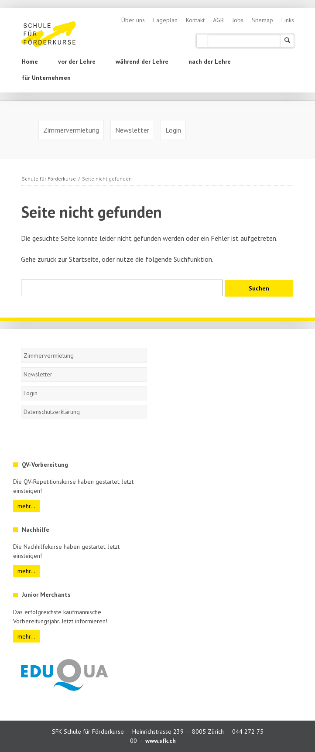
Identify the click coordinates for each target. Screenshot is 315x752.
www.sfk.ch (160, 741)
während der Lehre (142, 61)
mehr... (26, 506)
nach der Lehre (209, 61)
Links (287, 20)
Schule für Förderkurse (49, 178)
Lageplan (165, 20)
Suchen (287, 40)
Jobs (237, 20)
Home (30, 61)
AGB (218, 20)
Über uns (133, 20)
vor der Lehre (77, 61)
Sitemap (262, 20)
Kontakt (195, 20)
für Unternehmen (46, 78)
